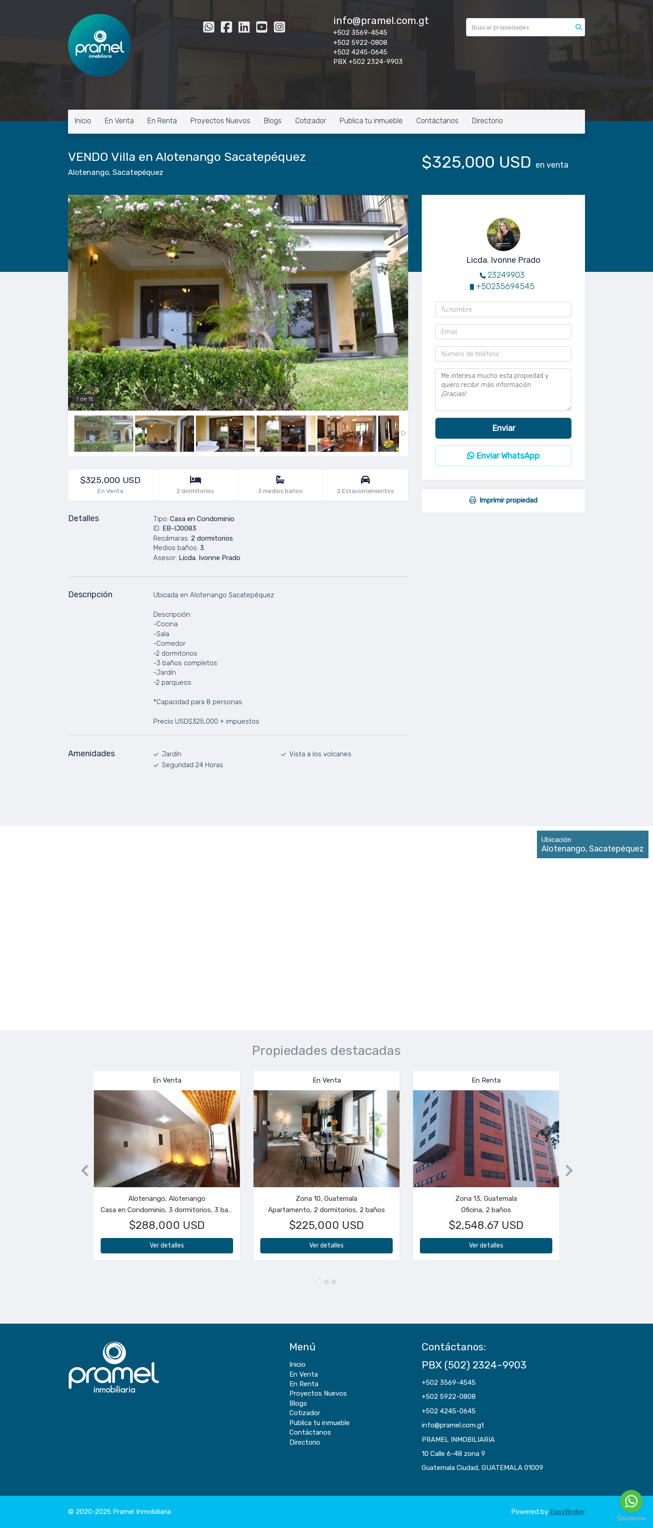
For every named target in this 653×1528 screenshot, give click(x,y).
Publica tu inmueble (371, 120)
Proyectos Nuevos (220, 120)
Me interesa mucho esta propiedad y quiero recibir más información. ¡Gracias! (503, 389)
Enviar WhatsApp (503, 456)
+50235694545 (505, 286)
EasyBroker (567, 1512)
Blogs (273, 120)
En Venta (119, 120)
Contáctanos (437, 120)
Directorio (487, 120)
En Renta (162, 120)
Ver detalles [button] (167, 1245)
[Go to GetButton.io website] (631, 1519)
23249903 (506, 275)
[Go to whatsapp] (631, 1501)
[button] (81, 1170)
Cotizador (310, 120)
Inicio (83, 120)
